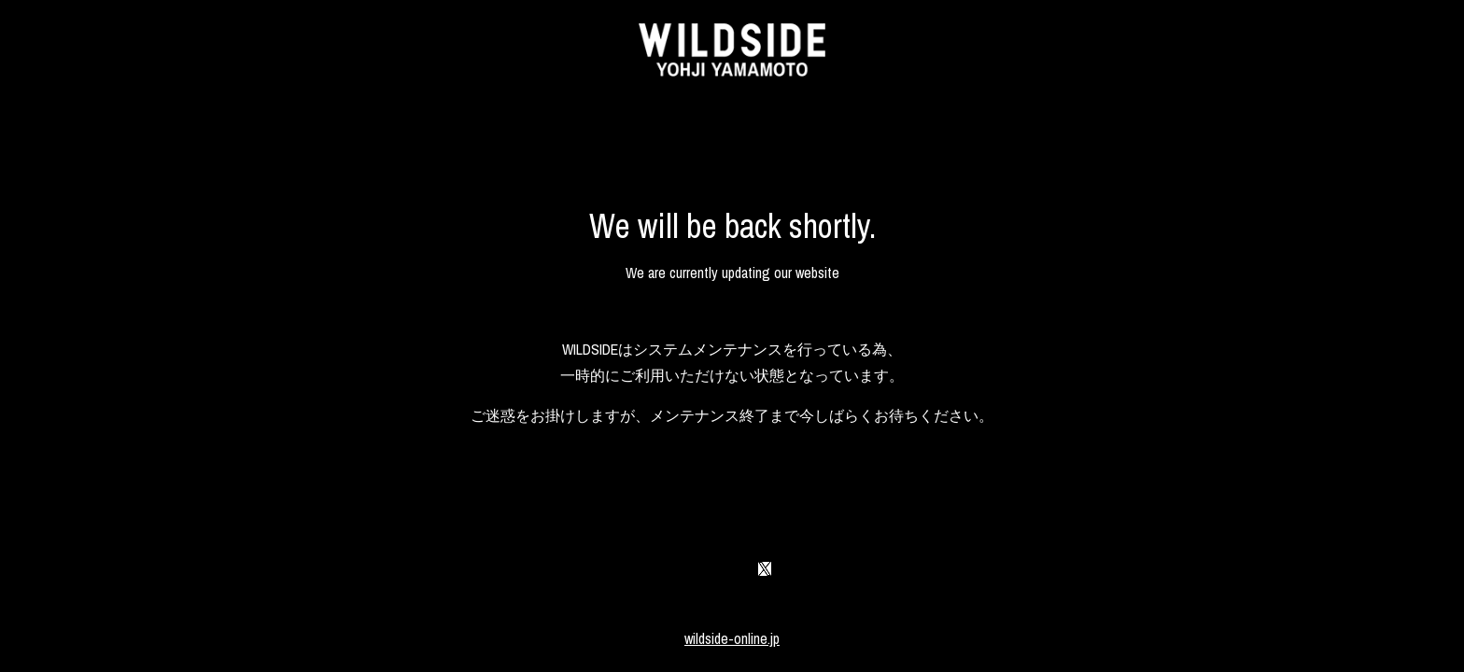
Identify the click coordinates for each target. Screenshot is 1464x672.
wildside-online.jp (732, 638)
